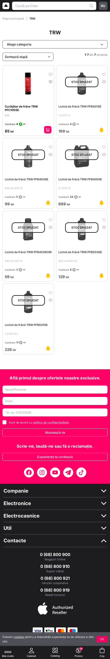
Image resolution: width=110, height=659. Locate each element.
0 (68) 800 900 (55, 554)
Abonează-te (55, 432)
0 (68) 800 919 (55, 590)
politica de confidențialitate (51, 422)
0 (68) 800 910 (55, 566)
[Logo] (6, 5)
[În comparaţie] (50, 81)
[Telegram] (68, 472)
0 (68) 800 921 (55, 578)
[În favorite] (50, 74)
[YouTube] (55, 472)
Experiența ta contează (55, 457)
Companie (16, 491)
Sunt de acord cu (39, 422)
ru (103, 6)
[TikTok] (81, 472)
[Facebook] (29, 472)
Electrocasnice (22, 516)
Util (7, 528)
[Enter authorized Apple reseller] (55, 608)
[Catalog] (55, 652)
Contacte (15, 541)
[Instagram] (42, 472)
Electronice (17, 503)
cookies (19, 637)
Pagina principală (13, 18)
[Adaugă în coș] (47, 129)
